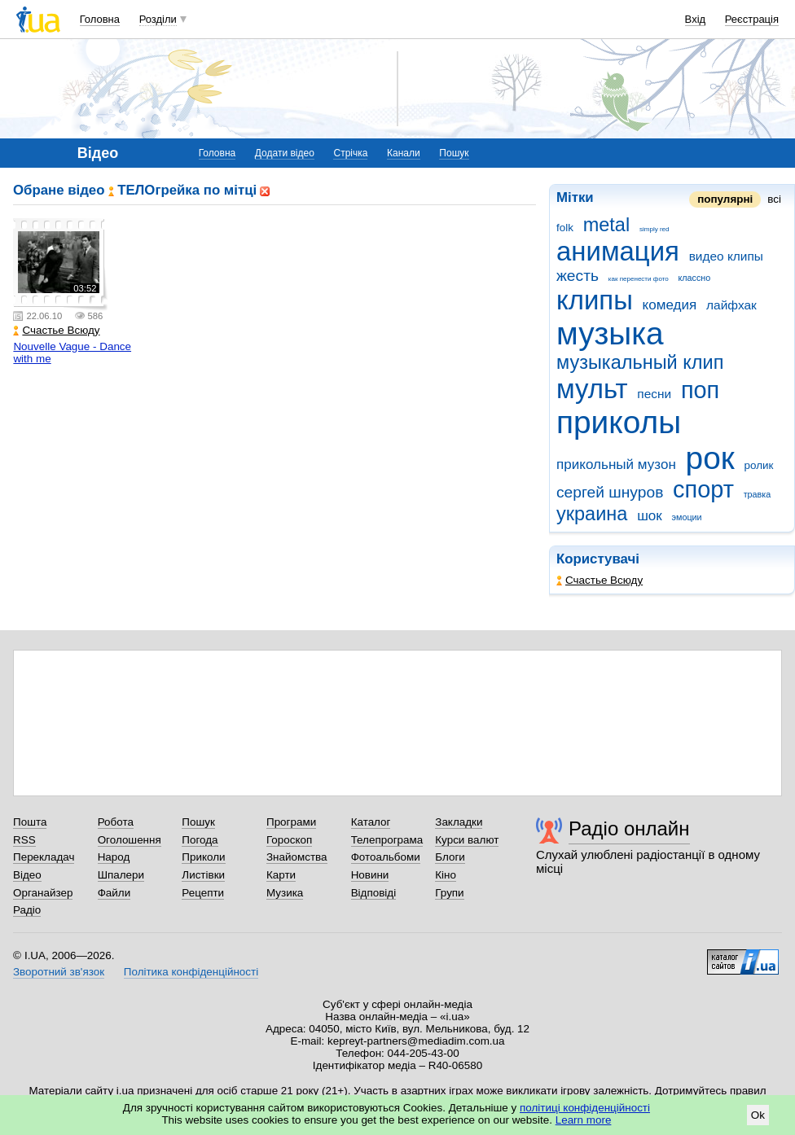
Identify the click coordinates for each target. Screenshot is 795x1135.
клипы (594, 300)
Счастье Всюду (599, 580)
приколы (618, 422)
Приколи (203, 857)
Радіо (27, 910)
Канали (403, 153)
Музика (284, 893)
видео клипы (726, 256)
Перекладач (43, 857)
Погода (199, 840)
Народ (114, 857)
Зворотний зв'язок (58, 972)
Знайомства (296, 857)
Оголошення (129, 840)
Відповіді (374, 893)
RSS (24, 840)
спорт (703, 489)
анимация (617, 251)
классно (695, 278)
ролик (759, 465)
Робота (116, 822)
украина (591, 513)
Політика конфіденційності (191, 972)
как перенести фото (638, 279)
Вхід (695, 19)
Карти (281, 875)
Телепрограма (387, 840)
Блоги (450, 857)
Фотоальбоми (385, 857)
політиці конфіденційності (585, 1108)
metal (606, 224)
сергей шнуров (609, 492)
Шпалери (121, 875)
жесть (577, 275)
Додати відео (284, 153)
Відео (27, 875)
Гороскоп (289, 840)
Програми (291, 822)
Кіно (445, 875)
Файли (114, 893)
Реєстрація (752, 19)
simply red (654, 229)
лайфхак (731, 305)
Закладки (458, 822)
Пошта (29, 822)
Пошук (453, 153)
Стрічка (350, 153)
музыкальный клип (639, 362)
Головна (100, 19)
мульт (592, 389)
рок (710, 457)
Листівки (203, 875)
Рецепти (203, 893)
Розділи (158, 19)
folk (564, 227)
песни (654, 394)
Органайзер (42, 893)
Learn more (584, 1120)
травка (757, 494)
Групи (449, 893)
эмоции (687, 517)
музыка (610, 333)
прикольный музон (616, 464)
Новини (370, 875)
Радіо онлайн (629, 828)
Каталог (371, 822)
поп (700, 390)
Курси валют (467, 840)
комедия (670, 305)
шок (649, 516)
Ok (758, 1115)
